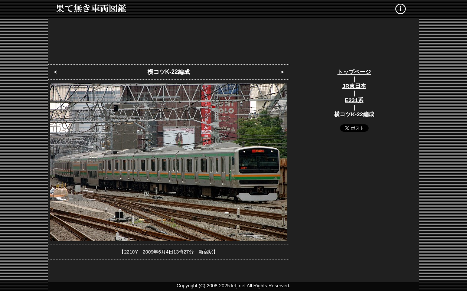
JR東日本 (354, 86)
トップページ (354, 72)
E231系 (354, 100)
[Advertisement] (233, 39)
